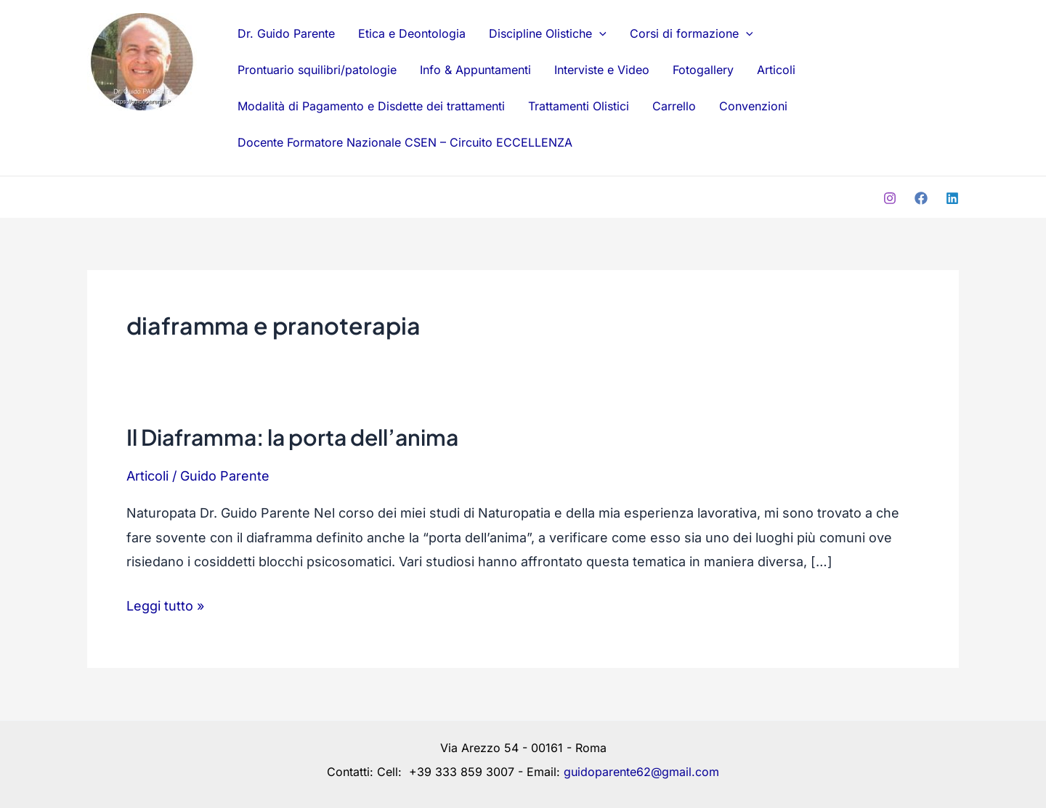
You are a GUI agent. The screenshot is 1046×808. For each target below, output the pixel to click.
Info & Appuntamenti (475, 69)
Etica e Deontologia (412, 33)
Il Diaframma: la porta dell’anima (292, 437)
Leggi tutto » (165, 603)
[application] (599, 33)
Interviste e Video (601, 69)
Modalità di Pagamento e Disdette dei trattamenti (371, 106)
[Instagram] (889, 198)
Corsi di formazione (691, 33)
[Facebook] (921, 198)
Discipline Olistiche (548, 33)
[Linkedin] (952, 198)
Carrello (674, 106)
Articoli (776, 69)
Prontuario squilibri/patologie (317, 69)
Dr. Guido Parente (136, 136)
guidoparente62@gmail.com (641, 771)
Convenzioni (753, 106)
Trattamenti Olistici (578, 106)
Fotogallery (703, 69)
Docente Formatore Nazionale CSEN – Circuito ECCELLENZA (405, 142)
